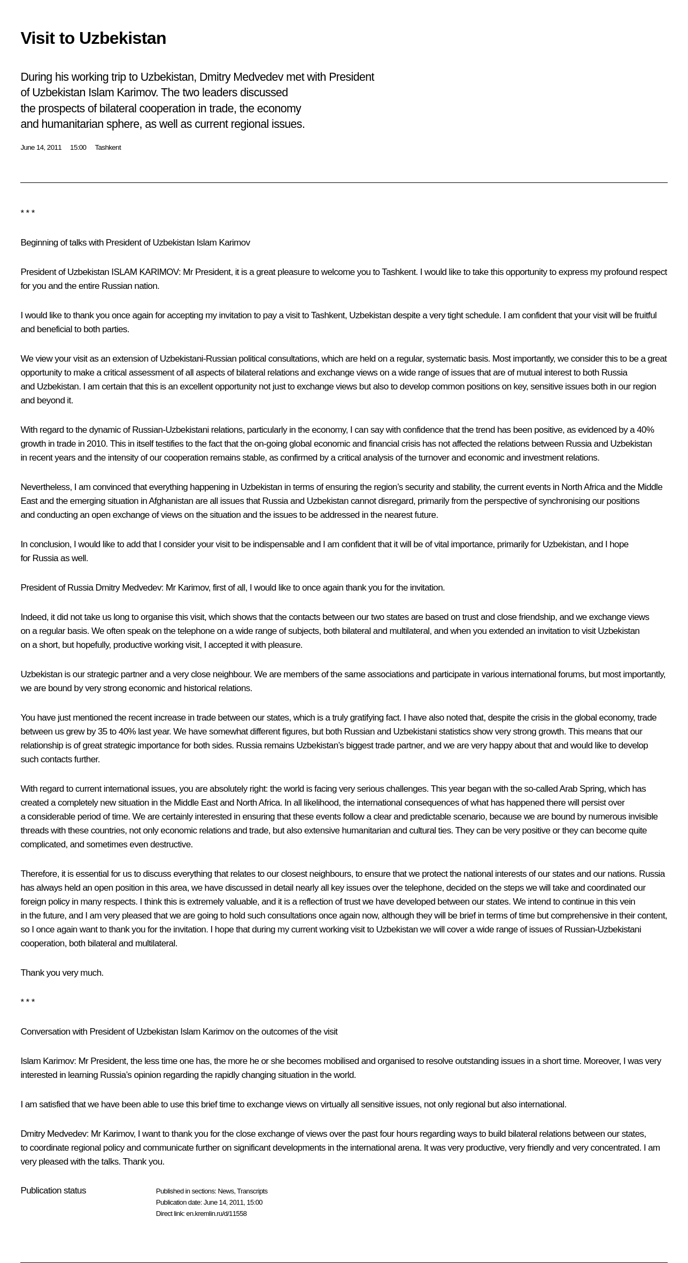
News (226, 1191)
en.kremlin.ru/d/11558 (216, 1214)
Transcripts (252, 1191)
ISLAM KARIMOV (145, 272)
